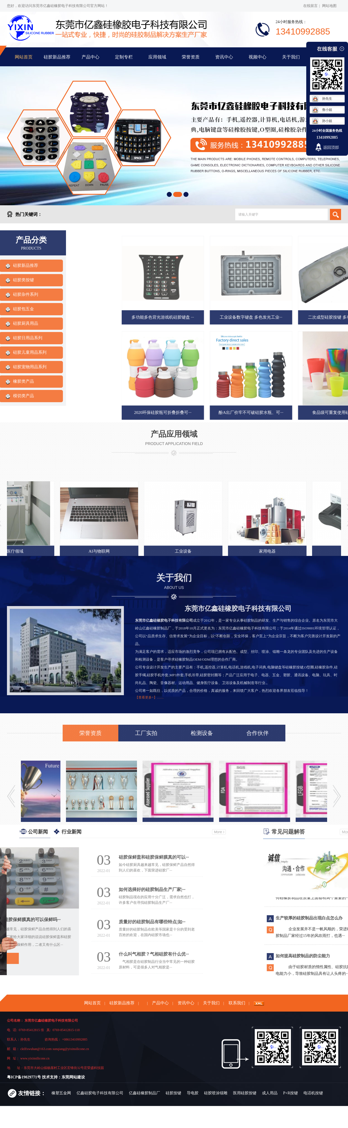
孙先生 (327, 99)
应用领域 (157, 57)
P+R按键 (290, 1093)
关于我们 (291, 57)
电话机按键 (313, 1093)
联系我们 (237, 1003)
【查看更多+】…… (149, 697)
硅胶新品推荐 (57, 57)
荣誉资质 (191, 57)
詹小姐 (327, 110)
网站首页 (24, 57)
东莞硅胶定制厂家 (67, 1115)
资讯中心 (224, 57)
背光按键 (96, 1115)
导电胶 (192, 1093)
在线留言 (310, 6)
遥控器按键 (119, 1115)
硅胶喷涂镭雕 (215, 1093)
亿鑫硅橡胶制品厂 (144, 1093)
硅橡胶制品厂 (175, 1115)
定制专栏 (124, 57)
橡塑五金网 (61, 1093)
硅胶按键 (173, 1093)
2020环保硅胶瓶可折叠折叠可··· (305, 412)
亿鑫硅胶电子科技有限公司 (100, 1093)
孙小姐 (327, 121)
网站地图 (329, 6)
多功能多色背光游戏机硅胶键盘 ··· (306, 317)
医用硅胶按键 (244, 1093)
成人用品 (270, 1093)
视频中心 (257, 57)
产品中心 (90, 57)
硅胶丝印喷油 (146, 1115)
